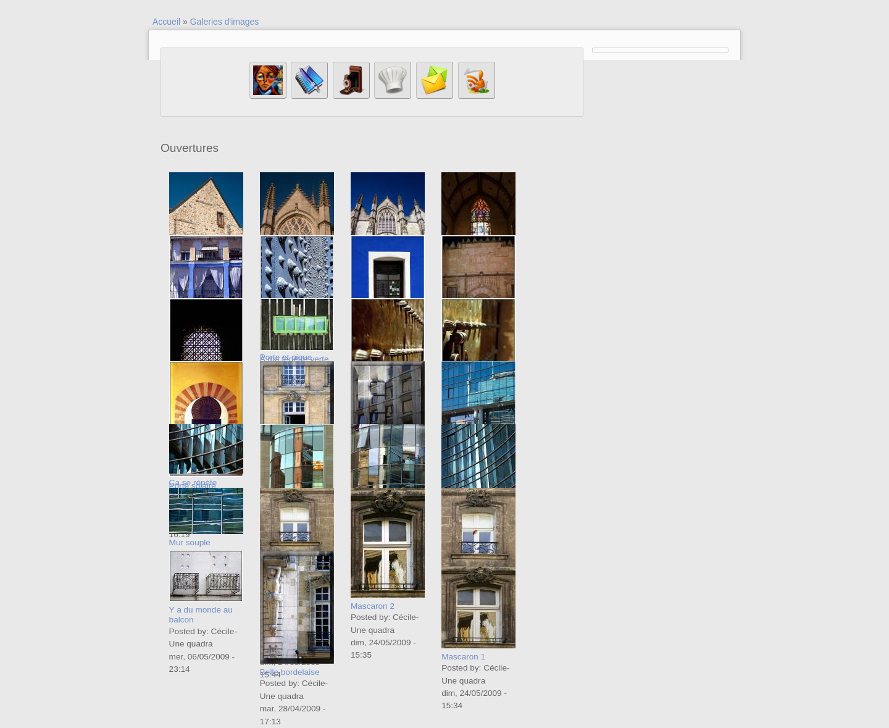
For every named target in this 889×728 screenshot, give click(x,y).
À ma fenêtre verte (294, 359)
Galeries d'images (224, 22)
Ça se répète (193, 482)
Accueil (166, 22)
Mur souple (190, 542)
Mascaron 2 (372, 606)
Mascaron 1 (463, 656)
